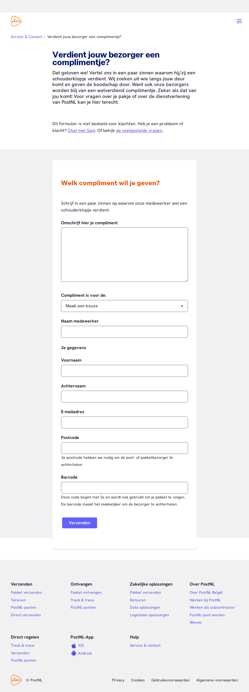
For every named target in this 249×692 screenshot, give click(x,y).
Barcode (69, 477)
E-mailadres (72, 412)
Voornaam (71, 360)
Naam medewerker (80, 321)
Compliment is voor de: (83, 295)
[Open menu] (239, 21)
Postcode (70, 437)
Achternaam (73, 386)
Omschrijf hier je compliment (89, 223)
